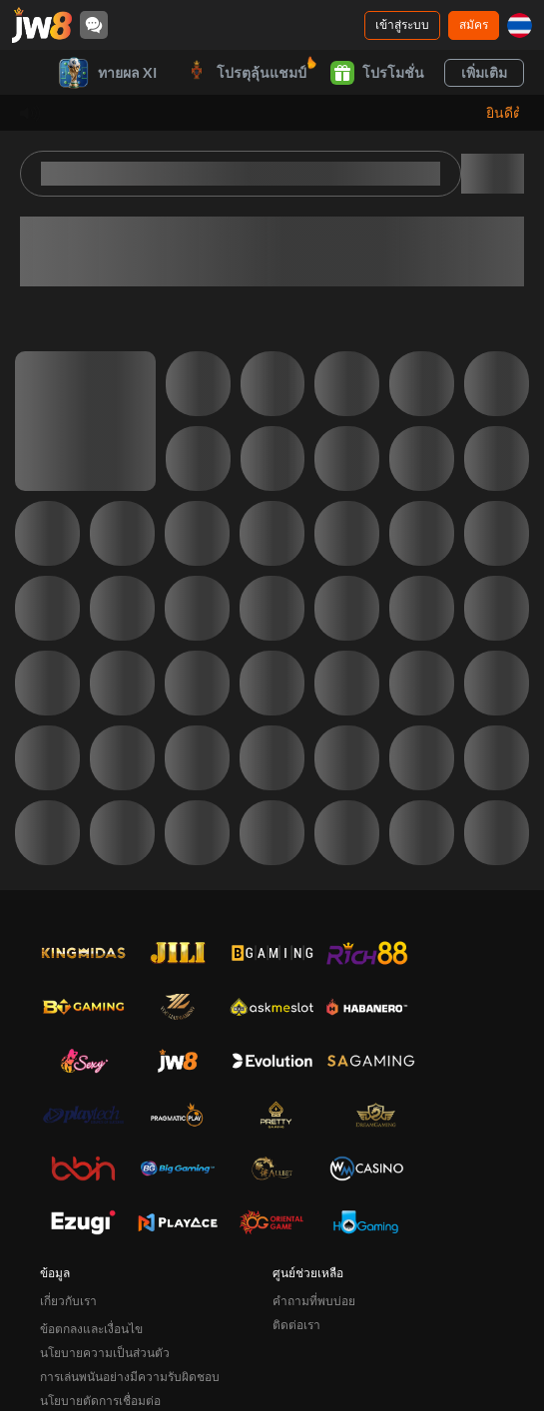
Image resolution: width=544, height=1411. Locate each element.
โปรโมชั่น (377, 73)
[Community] (94, 25)
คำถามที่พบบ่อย (313, 1300)
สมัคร (473, 24)
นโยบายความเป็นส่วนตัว (105, 1352)
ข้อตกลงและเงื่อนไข (91, 1328)
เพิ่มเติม (484, 72)
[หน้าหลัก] (42, 25)
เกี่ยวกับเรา (68, 1300)
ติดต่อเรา (296, 1324)
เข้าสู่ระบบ (402, 24)
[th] (519, 25)
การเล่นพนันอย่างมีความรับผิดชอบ (130, 1376)
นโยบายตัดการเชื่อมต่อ (100, 1400)
